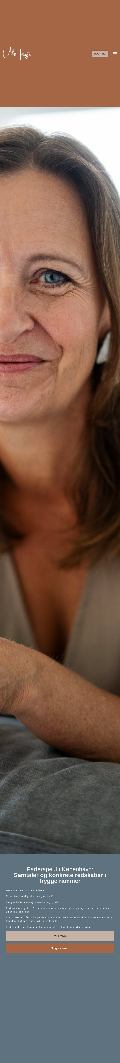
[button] (114, 53)
